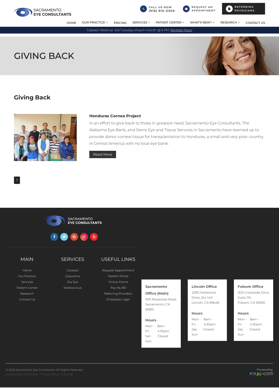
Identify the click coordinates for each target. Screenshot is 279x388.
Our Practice (27, 278)
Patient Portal (118, 278)
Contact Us (255, 23)
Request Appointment (118, 271)
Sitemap (67, 375)
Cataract (72, 271)
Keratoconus (72, 292)
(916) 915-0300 (162, 11)
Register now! (181, 30)
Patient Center (27, 292)
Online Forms (118, 285)
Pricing (120, 23)
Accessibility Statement (22, 375)
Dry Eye (72, 285)
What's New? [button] (201, 22)
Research (27, 299)
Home (71, 23)
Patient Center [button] (168, 22)
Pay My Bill (118, 292)
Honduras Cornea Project (117, 116)
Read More (103, 155)
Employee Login (118, 306)
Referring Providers (118, 299)
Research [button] (228, 22)
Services (27, 285)
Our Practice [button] (93, 22)
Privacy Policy (49, 375)
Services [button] (140, 22)
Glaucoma (72, 278)
